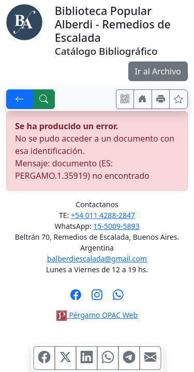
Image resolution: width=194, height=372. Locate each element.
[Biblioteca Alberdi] (24, 21)
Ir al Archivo (158, 71)
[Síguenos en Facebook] (75, 298)
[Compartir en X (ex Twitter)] (65, 358)
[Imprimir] (161, 99)
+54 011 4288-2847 (103, 215)
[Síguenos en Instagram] (97, 298)
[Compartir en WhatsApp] (107, 358)
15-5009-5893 (116, 226)
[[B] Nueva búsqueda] (44, 99)
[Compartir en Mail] (150, 358)
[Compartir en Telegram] (129, 358)
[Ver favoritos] (178, 99)
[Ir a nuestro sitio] (142, 99)
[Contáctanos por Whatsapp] (118, 298)
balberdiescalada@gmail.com (97, 259)
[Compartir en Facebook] (44, 358)
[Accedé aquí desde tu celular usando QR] (125, 99)
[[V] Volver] (19, 99)
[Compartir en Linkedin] (86, 358)
